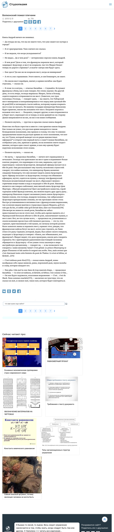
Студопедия (14, 4)
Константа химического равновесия (19, 448)
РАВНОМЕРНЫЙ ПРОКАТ (57, 361)
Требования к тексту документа (60, 404)
